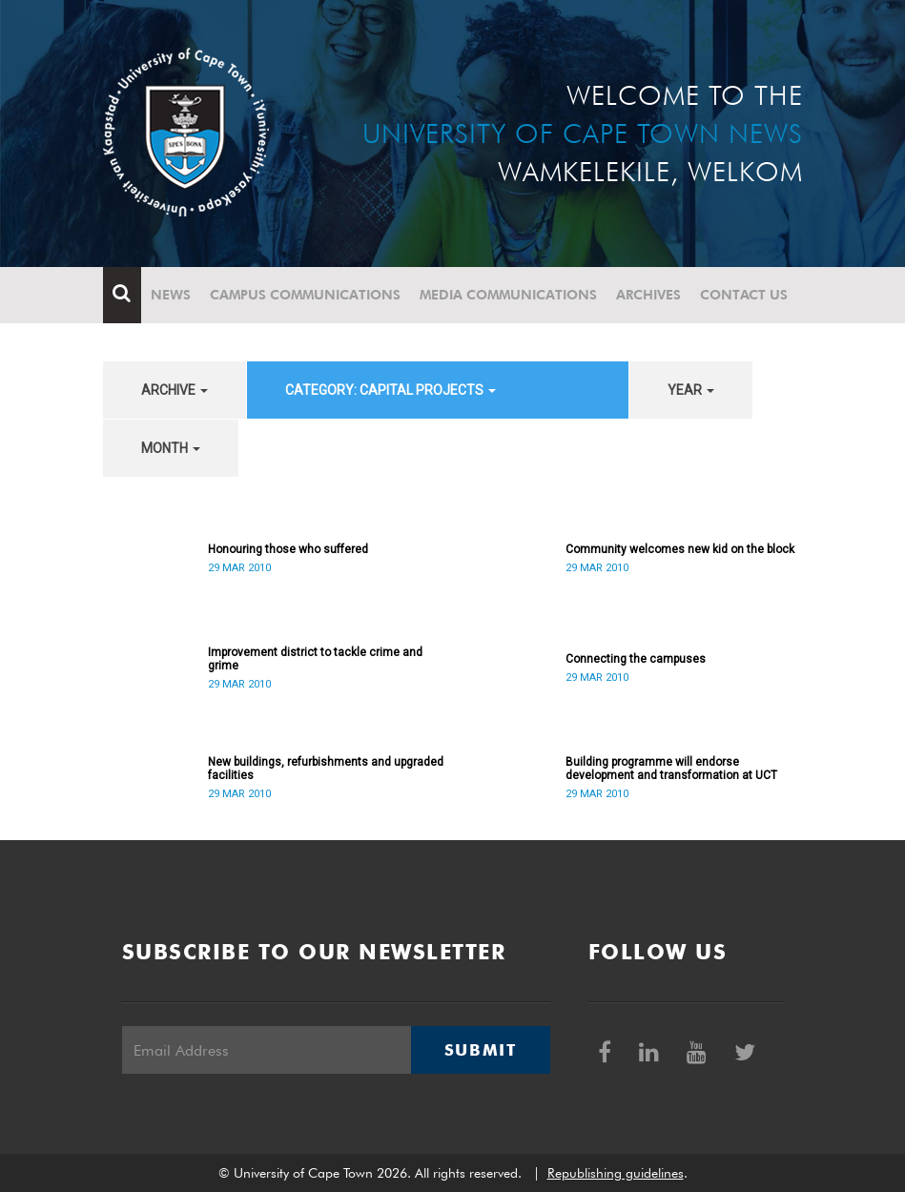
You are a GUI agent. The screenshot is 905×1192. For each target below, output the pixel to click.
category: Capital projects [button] (390, 390)
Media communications (508, 294)
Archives (648, 294)
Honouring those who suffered (288, 549)
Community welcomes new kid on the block (680, 549)
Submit (480, 1049)
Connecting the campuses (636, 659)
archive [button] (174, 390)
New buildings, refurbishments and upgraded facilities (325, 768)
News (171, 294)
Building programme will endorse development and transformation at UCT (671, 768)
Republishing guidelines (615, 1173)
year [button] (691, 390)
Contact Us (744, 294)
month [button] (170, 448)
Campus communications (305, 294)
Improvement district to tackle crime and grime (315, 659)
